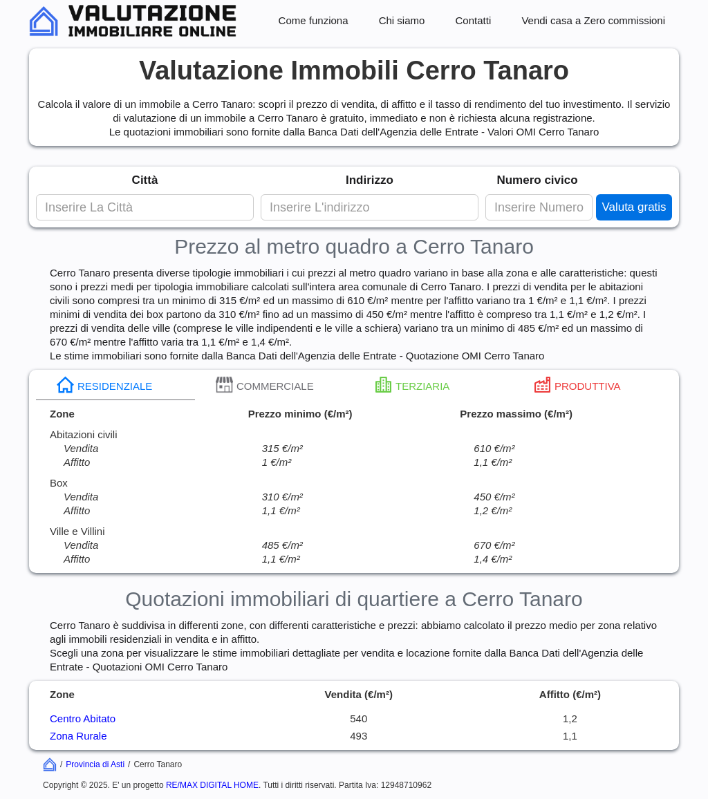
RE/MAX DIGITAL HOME (212, 785)
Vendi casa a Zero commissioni (593, 20)
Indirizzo (369, 180)
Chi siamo (402, 20)
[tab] (115, 385)
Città (145, 180)
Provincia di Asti (95, 764)
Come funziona (313, 20)
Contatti (474, 20)
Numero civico (536, 180)
